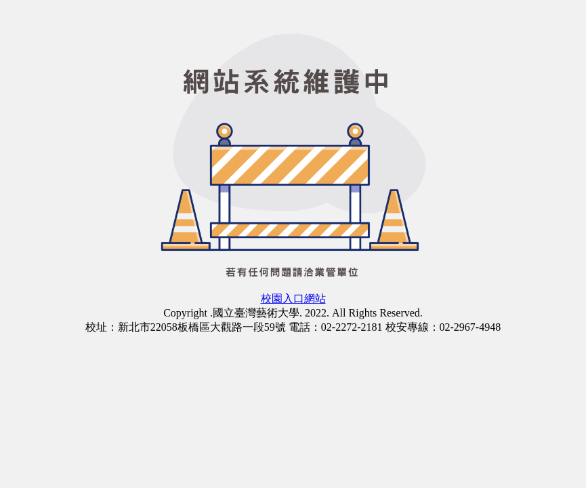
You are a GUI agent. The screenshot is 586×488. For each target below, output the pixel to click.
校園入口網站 (293, 298)
